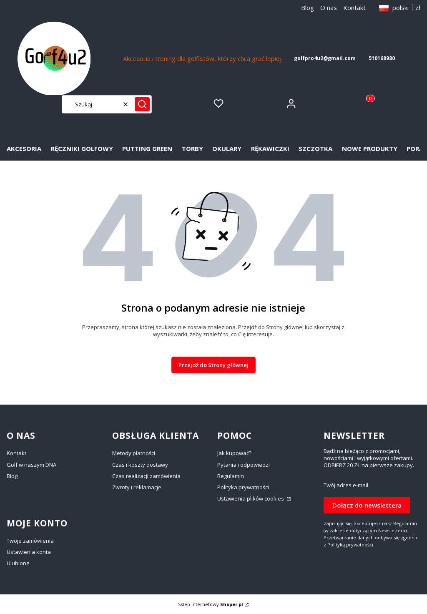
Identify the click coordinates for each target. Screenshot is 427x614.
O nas (328, 7)
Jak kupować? (234, 453)
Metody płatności (133, 453)
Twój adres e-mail (346, 485)
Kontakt (354, 7)
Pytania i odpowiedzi (243, 464)
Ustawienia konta (29, 552)
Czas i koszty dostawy (140, 464)
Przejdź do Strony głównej (213, 365)
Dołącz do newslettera (367, 505)
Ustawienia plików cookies (251, 498)
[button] (142, 104)
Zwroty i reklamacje (136, 487)
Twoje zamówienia (30, 540)
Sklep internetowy (210, 604)
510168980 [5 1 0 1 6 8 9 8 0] (382, 58)
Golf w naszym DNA (31, 464)
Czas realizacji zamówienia (146, 476)
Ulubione (18, 563)
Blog (307, 7)
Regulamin (230, 476)
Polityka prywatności (243, 487)
